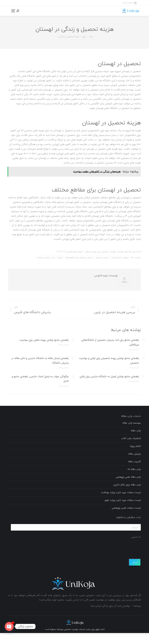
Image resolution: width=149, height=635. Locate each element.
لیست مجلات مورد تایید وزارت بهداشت (121, 492)
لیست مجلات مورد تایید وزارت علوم (123, 500)
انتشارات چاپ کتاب (131, 438)
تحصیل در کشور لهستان (120, 257)
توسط (74, 251)
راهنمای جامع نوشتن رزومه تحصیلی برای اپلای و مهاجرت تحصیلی (109, 360)
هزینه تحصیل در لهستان (45, 257)
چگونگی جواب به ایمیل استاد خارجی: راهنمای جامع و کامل (40, 378)
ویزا (99, 251)
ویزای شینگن (90, 251)
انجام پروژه (135, 446)
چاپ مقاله (136, 431)
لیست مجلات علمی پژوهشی (126, 508)
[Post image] (143, 340)
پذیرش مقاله (134, 454)
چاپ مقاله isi (134, 469)
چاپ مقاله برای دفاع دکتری (127, 485)
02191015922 (129, 3)
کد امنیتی (136, 537)
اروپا (126, 251)
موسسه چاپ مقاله (131, 423)
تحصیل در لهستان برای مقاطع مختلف (78, 257)
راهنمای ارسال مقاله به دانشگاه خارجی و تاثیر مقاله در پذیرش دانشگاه (40, 360)
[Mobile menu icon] (13, 11)
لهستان (120, 251)
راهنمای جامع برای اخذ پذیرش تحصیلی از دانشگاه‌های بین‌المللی (110, 342)
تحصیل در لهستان (101, 257)
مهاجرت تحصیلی (109, 251)
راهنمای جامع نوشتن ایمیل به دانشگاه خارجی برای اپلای (109, 376)
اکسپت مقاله (134, 462)
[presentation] (116, 547)
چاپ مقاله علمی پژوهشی (128, 477)
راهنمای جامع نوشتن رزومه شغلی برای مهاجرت (44, 340)
